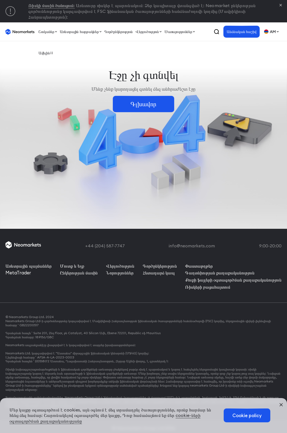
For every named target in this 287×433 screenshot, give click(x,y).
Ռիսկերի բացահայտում (207, 284)
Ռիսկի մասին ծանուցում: (53, 5)
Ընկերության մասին (79, 271)
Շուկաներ (46, 31)
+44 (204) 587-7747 (105, 245)
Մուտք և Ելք (72, 265)
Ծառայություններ (178, 31)
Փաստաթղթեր (199, 265)
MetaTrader (17, 271)
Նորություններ (120, 271)
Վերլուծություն (147, 31)
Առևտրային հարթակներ (79, 31)
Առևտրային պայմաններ (28, 265)
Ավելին (44, 53)
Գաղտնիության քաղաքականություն (220, 271)
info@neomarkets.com (192, 245)
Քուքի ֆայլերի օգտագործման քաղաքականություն (233, 278)
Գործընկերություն (119, 31)
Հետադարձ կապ (159, 271)
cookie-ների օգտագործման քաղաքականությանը (59, 421)
